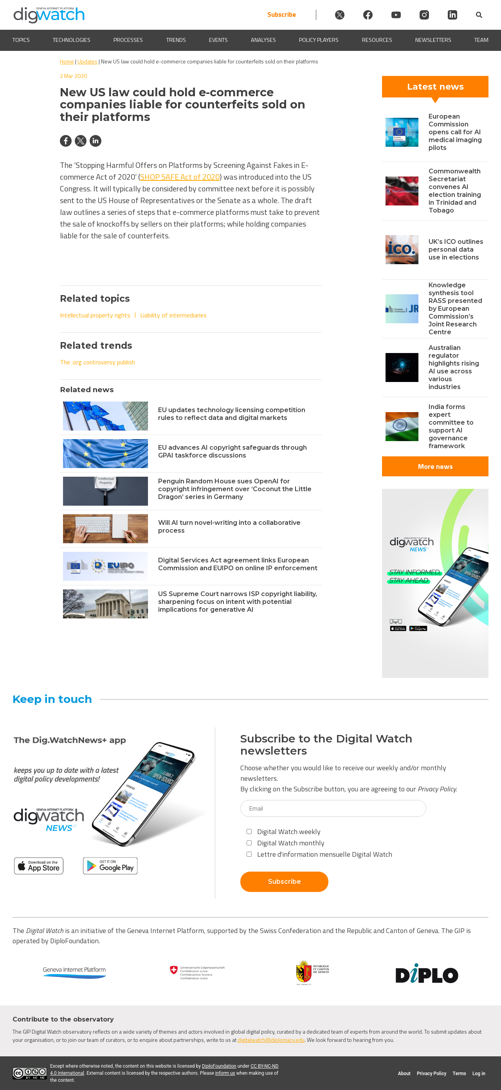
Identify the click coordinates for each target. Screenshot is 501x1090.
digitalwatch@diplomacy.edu (271, 1040)
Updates (87, 61)
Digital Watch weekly (284, 831)
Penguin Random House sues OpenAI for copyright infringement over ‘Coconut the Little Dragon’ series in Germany (235, 489)
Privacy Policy (437, 789)
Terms (459, 1073)
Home (67, 61)
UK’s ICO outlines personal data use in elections (456, 249)
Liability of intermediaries (173, 315)
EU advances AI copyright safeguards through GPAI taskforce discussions (232, 451)
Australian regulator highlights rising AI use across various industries (454, 367)
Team (481, 40)
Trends (176, 40)
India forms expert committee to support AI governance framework (451, 426)
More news (435, 466)
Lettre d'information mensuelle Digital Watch (319, 854)
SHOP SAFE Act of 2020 (180, 177)
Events (218, 40)
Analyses (263, 40)
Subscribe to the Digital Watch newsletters (326, 745)
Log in (478, 1073)
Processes (128, 40)
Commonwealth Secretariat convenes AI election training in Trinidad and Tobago (455, 191)
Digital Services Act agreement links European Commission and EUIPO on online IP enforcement (237, 564)
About (404, 1073)
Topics (21, 40)
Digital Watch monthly (285, 843)
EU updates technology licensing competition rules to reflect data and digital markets (231, 414)
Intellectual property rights (95, 315)
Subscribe (281, 15)
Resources (377, 40)
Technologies (71, 40)
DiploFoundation (219, 1066)
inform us (225, 1073)
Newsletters (433, 40)
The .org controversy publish (97, 362)
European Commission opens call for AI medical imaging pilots (455, 132)
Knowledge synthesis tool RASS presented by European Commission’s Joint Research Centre (455, 308)
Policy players (319, 40)
